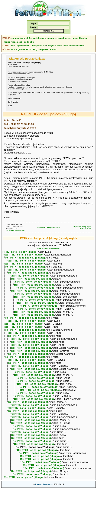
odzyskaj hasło (54, 46)
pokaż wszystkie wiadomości (48, 248)
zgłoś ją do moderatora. (15, 230)
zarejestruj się (39, 46)
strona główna (18, 38)
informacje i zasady (36, 38)
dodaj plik (29, 42)
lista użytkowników (20, 46)
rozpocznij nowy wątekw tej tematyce (82, 227)
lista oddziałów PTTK (74, 46)
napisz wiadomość (13, 42)
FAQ (35, 49)
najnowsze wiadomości (59, 38)
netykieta (43, 49)
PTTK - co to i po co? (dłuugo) (19, 251)
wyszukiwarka (80, 38)
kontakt (53, 49)
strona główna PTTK (21, 49)
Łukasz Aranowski (44, 512)
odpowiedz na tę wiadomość (48, 227)
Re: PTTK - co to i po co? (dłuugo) (24, 255)
